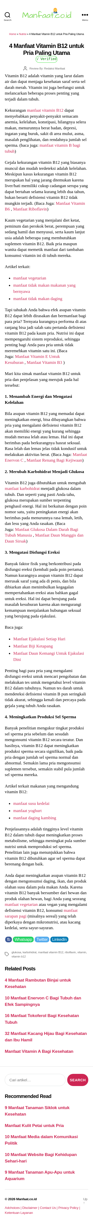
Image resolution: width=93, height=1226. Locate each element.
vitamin (81, 952)
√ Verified (46, 58)
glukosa (16, 952)
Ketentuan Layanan (19, 1213)
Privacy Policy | (69, 1208)
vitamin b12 (18, 956)
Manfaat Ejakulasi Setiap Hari (39, 638)
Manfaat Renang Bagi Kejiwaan (54, 460)
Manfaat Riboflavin (30, 208)
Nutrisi (22, 34)
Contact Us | (49, 1208)
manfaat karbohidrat (22, 488)
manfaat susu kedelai (31, 803)
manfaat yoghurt (27, 810)
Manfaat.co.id (26, 1199)
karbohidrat (29, 952)
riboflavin (70, 952)
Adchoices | (13, 1208)
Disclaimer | (31, 1208)
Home (12, 34)
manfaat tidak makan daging (37, 298)
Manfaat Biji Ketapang (33, 646)
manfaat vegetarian (29, 277)
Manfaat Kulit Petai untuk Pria (34, 1125)
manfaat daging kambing (34, 817)
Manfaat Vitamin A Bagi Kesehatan (39, 1051)
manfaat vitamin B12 (45, 110)
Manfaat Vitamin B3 (45, 362)
